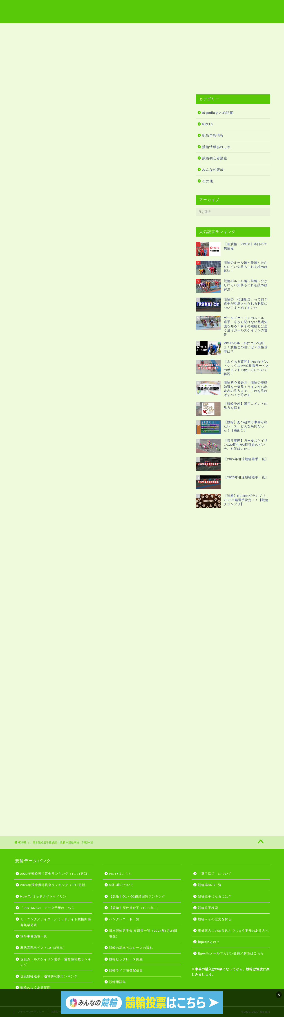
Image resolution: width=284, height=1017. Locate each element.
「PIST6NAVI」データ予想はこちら (47, 908)
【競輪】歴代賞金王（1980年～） (135, 908)
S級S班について (121, 885)
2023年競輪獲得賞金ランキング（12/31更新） (55, 873)
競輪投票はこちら (213, 29)
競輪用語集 (81, 29)
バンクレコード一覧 (124, 919)
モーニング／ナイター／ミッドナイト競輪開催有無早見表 (55, 922)
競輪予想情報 (213, 135)
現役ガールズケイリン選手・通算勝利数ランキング (55, 962)
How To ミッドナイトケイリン (43, 896)
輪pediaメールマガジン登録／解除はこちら (231, 953)
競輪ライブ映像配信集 (119, 29)
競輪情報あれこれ (216, 147)
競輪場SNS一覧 (210, 885)
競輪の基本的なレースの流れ (131, 947)
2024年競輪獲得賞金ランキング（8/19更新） (54, 885)
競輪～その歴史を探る (215, 919)
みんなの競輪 (213, 170)
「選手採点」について (215, 873)
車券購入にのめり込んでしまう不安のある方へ (233, 930)
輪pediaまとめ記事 (217, 113)
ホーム (25, 29)
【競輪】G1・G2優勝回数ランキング (137, 896)
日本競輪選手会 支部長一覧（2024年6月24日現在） (143, 933)
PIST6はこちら (251, 29)
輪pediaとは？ (209, 942)
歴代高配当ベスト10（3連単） (43, 947)
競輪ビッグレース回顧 (126, 959)
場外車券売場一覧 (33, 936)
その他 (207, 181)
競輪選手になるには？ (215, 896)
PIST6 (207, 124)
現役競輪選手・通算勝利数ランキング (49, 976)
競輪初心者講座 (214, 158)
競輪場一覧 (51, 29)
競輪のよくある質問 (35, 987)
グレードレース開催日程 (168, 29)
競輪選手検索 (208, 908)
